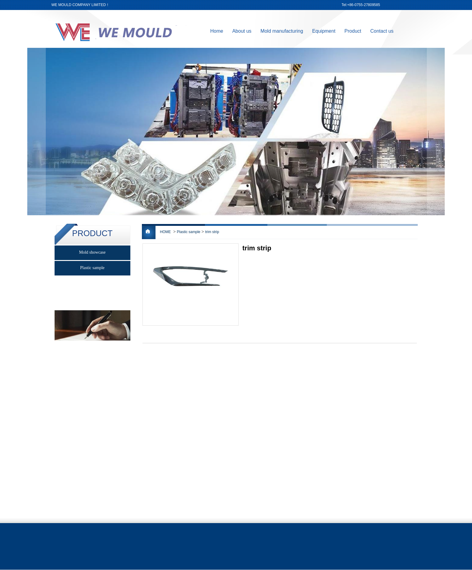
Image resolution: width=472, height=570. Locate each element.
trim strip (212, 232)
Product (352, 31)
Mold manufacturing (281, 31)
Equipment (324, 31)
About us (241, 31)
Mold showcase (92, 252)
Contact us (381, 31)
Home (216, 31)
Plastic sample (188, 232)
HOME (165, 232)
